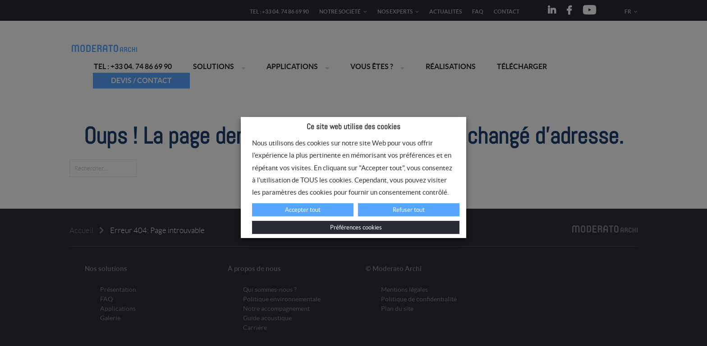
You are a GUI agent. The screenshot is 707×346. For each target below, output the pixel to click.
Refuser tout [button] (409, 209)
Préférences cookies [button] (356, 227)
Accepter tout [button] (303, 209)
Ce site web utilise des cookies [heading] (353, 126)
